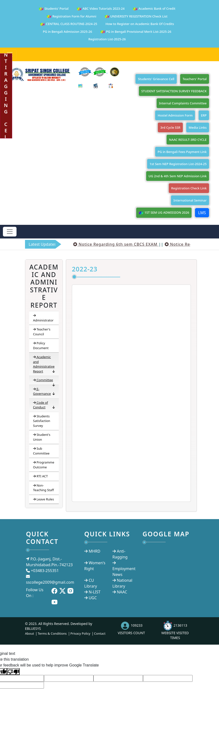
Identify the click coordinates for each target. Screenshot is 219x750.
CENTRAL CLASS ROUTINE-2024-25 (68, 24)
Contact (99, 633)
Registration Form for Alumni (71, 16)
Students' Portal (53, 8)
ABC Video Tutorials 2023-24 (101, 8)
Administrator (43, 317)
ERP (204, 115)
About (29, 633)
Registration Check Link (189, 188)
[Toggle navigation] (10, 231)
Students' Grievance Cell (156, 79)
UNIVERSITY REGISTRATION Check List (136, 16)
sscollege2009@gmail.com (50, 582)
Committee (44, 381)
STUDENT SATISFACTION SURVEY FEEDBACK (174, 91)
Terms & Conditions (52, 633)
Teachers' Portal (195, 79)
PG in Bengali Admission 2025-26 (67, 31)
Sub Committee (41, 450)
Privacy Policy (80, 633)
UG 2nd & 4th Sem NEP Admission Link (178, 176)
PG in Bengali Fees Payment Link (182, 152)
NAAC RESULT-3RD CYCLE (188, 139)
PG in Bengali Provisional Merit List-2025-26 (135, 31)
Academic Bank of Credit (154, 8)
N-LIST (95, 592)
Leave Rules (43, 499)
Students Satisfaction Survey (41, 421)
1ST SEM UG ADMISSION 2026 (164, 212)
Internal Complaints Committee (183, 103)
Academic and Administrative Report (44, 364)
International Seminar (190, 200)
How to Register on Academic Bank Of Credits (139, 24)
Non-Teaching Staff (43, 487)
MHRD (94, 551)
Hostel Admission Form (175, 115)
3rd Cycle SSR (170, 127)
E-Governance (44, 391)
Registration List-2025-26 (107, 39)
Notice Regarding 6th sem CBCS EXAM (127, 244)
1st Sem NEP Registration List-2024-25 (178, 164)
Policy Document (41, 345)
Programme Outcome (43, 464)
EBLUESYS (33, 628)
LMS (202, 212)
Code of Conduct (44, 405)
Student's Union (41, 437)
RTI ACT (40, 476)
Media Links (198, 127)
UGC (93, 597)
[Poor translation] (13, 671)
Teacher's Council (42, 331)
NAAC (122, 592)
